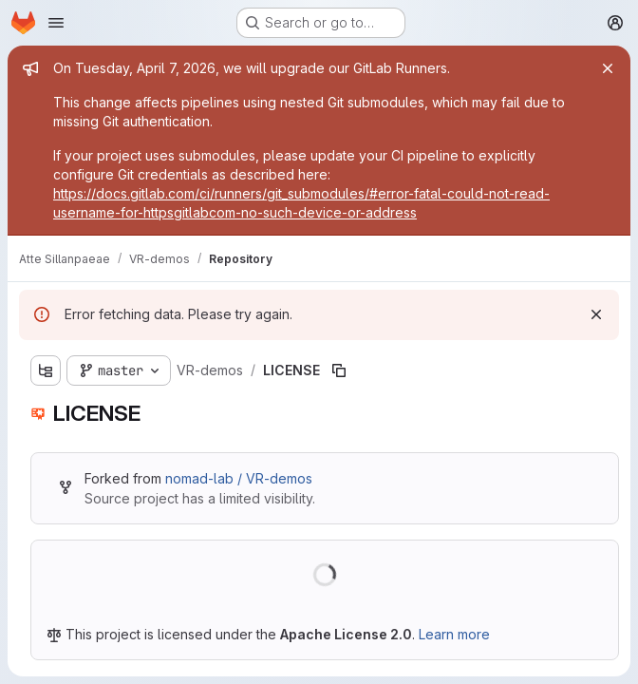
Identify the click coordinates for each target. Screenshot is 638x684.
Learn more (454, 634)
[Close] (607, 68)
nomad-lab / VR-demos (238, 478)
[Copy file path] (339, 370)
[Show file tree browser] (45, 370)
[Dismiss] (596, 314)
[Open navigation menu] (56, 23)
